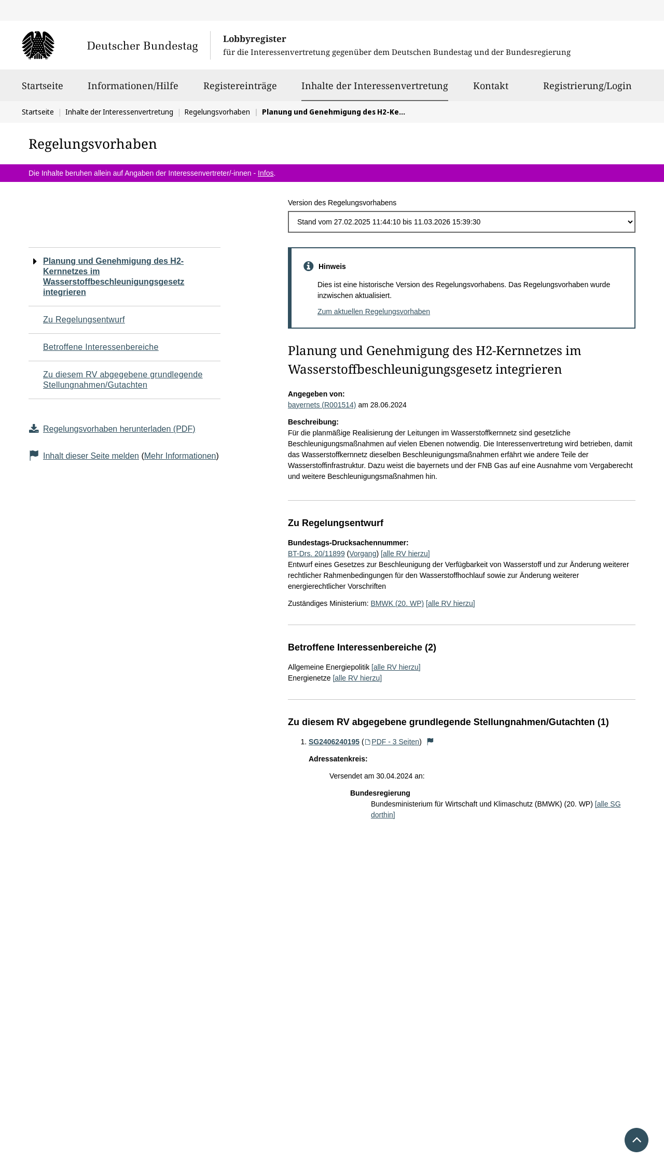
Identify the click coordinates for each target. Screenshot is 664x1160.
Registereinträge (240, 90)
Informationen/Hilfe (133, 90)
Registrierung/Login (587, 90)
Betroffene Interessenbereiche (101, 347)
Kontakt (490, 90)
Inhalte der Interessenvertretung (374, 85)
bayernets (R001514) (322, 405)
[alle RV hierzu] (405, 553)
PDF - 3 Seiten (392, 742)
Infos (265, 173)
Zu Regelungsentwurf (84, 319)
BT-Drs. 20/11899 (316, 553)
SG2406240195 (334, 742)
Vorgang (362, 553)
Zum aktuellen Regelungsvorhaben (373, 311)
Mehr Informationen (180, 455)
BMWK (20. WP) (397, 603)
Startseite (42, 90)
